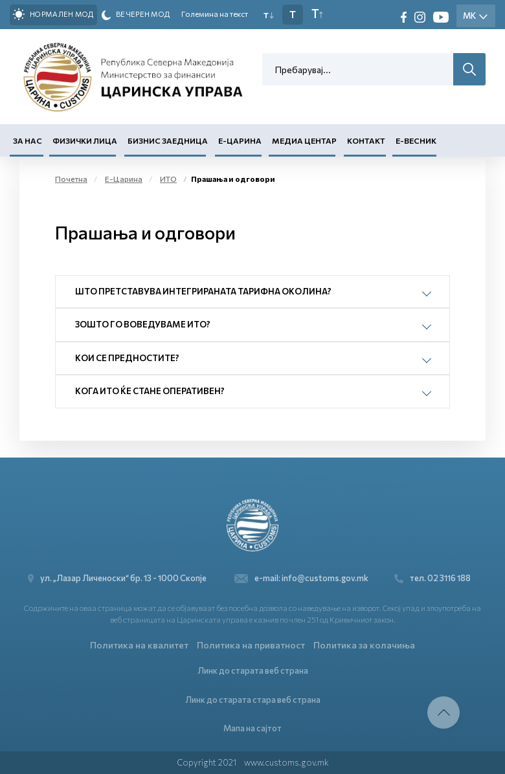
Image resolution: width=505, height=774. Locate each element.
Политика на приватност (251, 644)
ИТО (168, 178)
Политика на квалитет (139, 644)
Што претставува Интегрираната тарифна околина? (203, 291)
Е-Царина (240, 140)
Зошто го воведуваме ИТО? (142, 324)
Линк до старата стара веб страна (252, 699)
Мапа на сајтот (252, 728)
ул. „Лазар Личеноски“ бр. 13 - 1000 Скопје (120, 578)
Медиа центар (304, 140)
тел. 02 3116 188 (432, 578)
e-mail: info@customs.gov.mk (301, 578)
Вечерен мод (136, 15)
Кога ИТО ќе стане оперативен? (150, 391)
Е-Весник (416, 140)
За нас (27, 140)
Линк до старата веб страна (252, 670)
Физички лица (84, 140)
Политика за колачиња (364, 644)
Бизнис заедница (168, 140)
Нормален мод (53, 14)
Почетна (71, 178)
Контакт (366, 140)
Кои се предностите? (127, 358)
